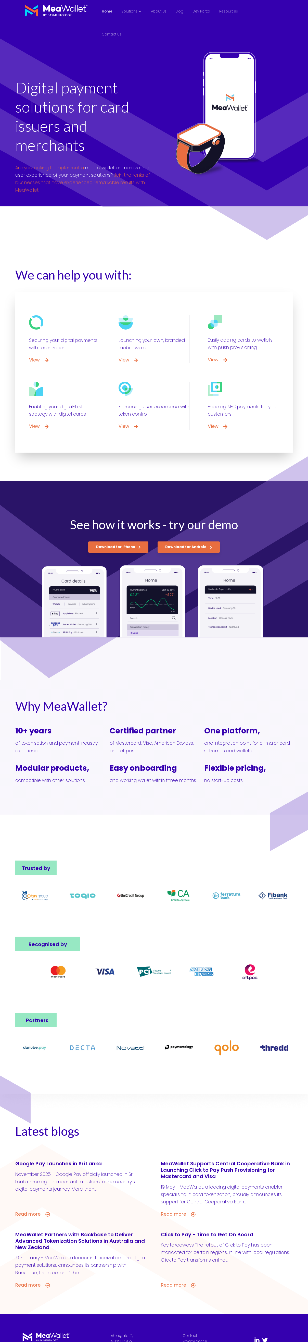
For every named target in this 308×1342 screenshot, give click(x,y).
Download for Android (188, 547)
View (38, 360)
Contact (190, 1335)
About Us (158, 11)
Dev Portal (201, 11)
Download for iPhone (118, 547)
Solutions (129, 11)
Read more (32, 1214)
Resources (228, 11)
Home (107, 11)
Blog (179, 11)
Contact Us (111, 34)
